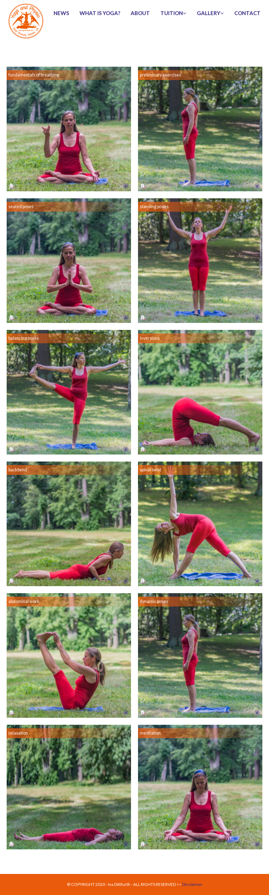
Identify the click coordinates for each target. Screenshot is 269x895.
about (140, 13)
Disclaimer (192, 884)
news (61, 13)
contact (247, 13)
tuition (173, 13)
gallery (210, 13)
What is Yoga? (100, 13)
